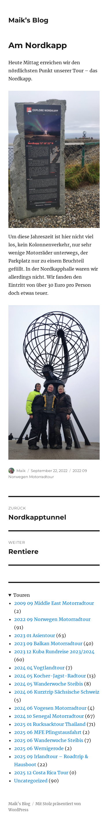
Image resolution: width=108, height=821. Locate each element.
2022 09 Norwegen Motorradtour (52, 619)
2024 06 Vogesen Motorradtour (50, 708)
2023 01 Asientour (34, 635)
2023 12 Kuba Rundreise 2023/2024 (54, 651)
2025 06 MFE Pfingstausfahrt (48, 732)
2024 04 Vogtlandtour (39, 668)
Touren (21, 595)
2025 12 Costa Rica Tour (41, 772)
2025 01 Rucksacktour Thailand (50, 724)
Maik (21, 470)
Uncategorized (31, 781)
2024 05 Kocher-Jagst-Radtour (50, 676)
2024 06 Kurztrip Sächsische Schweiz (56, 692)
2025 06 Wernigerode (39, 748)
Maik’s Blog (28, 20)
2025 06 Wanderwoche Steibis (48, 740)
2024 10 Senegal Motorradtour (49, 716)
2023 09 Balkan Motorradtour (48, 643)
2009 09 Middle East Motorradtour (54, 603)
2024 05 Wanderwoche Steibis (48, 684)
